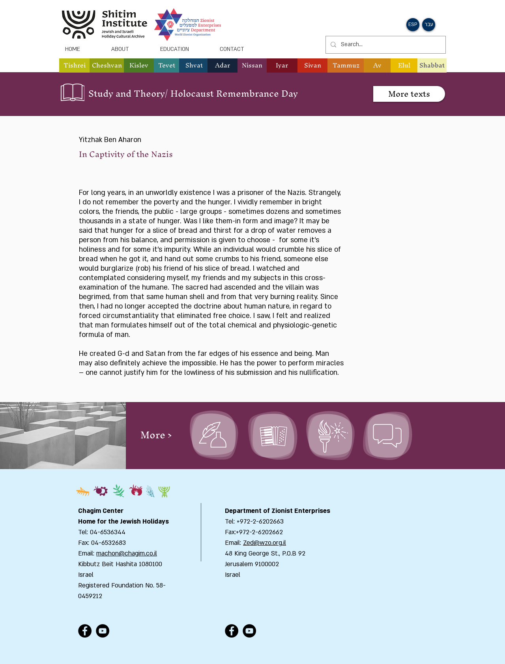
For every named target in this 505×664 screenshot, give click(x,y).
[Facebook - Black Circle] (85, 631)
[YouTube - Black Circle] (102, 631)
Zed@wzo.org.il (264, 543)
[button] (412, 24)
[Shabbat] (432, 65)
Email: (234, 543)
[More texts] (409, 94)
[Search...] (385, 44)
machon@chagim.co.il (126, 553)
